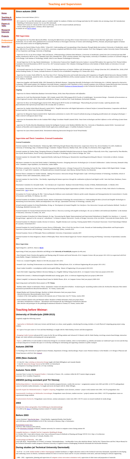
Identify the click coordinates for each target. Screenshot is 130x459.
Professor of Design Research (74, 86)
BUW (42, 248)
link (26, 190)
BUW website (31, 28)
